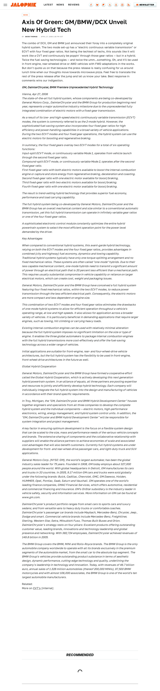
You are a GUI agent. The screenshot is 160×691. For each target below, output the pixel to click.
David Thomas (31, 36)
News (60, 4)
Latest (48, 4)
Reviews (74, 4)
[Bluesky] (97, 5)
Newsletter (145, 4)
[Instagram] (122, 5)
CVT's (37, 588)
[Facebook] (91, 5)
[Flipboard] (103, 5)
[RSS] (128, 5)
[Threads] (116, 5)
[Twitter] (110, 5)
